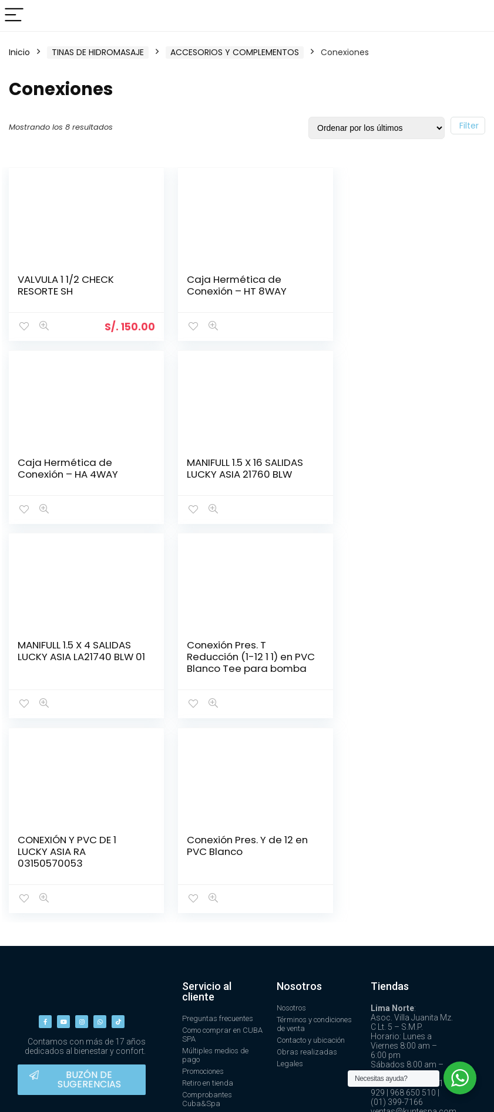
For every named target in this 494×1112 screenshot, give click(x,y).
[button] (82, 895)
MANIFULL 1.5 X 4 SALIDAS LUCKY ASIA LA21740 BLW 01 (239, 473)
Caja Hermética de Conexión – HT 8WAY (231, 285)
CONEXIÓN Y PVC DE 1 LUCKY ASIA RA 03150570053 (67, 668)
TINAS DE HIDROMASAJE (98, 52)
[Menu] (14, 15)
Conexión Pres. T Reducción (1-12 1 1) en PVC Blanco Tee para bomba (398, 479)
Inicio (19, 52)
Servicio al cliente (206, 807)
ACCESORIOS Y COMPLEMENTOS (234, 52)
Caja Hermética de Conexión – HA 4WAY (395, 285)
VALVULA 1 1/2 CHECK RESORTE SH (66, 285)
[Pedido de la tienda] (376, 128)
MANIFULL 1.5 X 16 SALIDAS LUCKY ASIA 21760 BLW (76, 468)
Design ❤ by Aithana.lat (437, 1091)
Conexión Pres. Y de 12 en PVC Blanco (242, 662)
